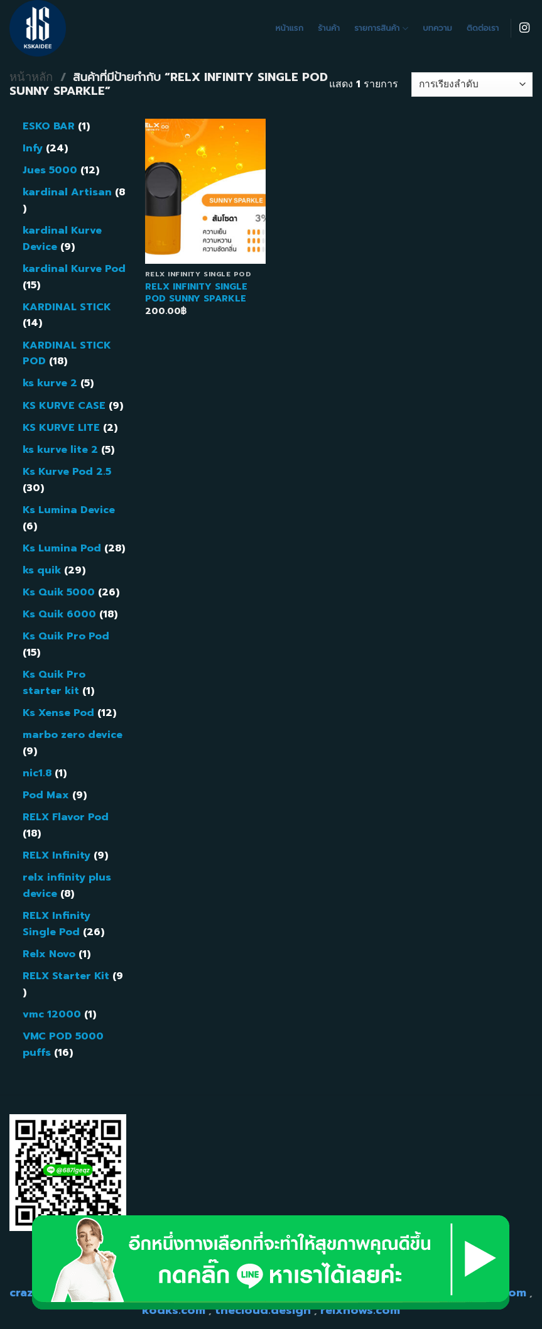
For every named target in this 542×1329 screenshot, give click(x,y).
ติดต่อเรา (483, 28)
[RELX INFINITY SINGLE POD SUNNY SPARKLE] (205, 191)
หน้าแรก (290, 28)
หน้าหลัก (31, 77)
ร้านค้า (329, 28)
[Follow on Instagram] (524, 28)
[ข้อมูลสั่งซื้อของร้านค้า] (472, 84)
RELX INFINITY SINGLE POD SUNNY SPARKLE (196, 292)
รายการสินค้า (381, 28)
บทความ (437, 28)
